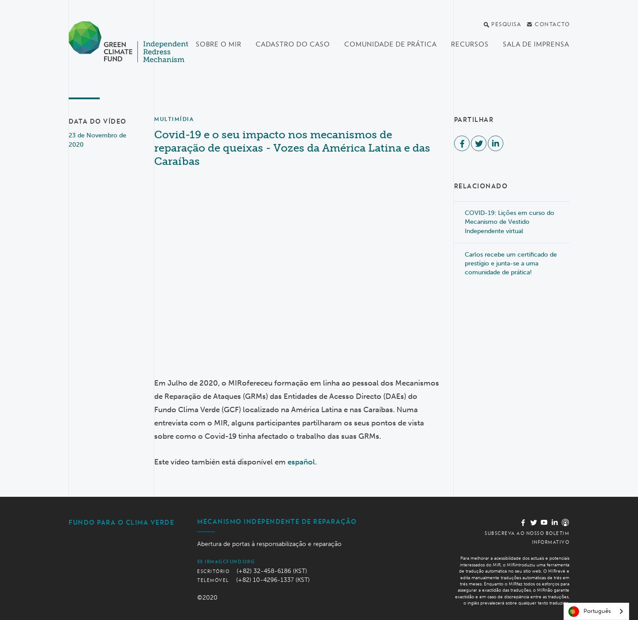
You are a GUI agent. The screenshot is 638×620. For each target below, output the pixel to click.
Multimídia (174, 119)
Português (589, 611)
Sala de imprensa (536, 44)
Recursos (470, 44)
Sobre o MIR (218, 44)
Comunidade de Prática (390, 44)
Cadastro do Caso (293, 44)
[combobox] (596, 611)
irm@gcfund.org (226, 561)
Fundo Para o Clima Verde (121, 522)
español (301, 461)
